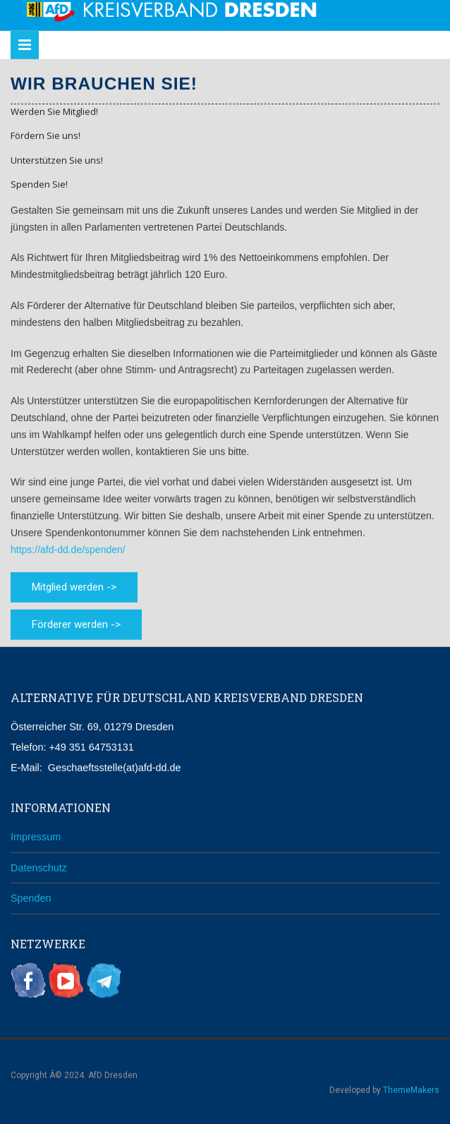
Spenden (31, 897)
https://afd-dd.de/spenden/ (68, 548)
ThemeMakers (411, 1089)
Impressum (36, 835)
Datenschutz (39, 866)
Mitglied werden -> (74, 586)
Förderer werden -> (76, 623)
